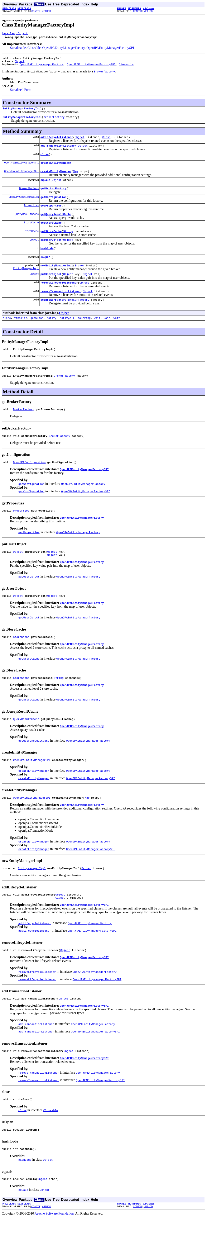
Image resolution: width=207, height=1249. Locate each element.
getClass (36, 335)
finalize (20, 335)
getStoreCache (51, 233)
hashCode (46, 261)
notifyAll (67, 335)
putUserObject (51, 288)
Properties (31, 215)
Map (75, 178)
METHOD (46, 11)
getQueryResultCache (55, 224)
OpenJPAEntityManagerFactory (63, 48)
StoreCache (31, 233)
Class (106, 141)
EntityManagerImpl (26, 282)
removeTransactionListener (60, 307)
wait (97, 335)
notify (52, 335)
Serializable (18, 48)
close (44, 160)
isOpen (45, 270)
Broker (80, 279)
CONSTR (35, 11)
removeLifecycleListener (59, 297)
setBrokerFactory (53, 316)
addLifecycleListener (56, 141)
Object (19, 63)
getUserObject (51, 251)
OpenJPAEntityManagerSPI (21, 169)
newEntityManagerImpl (56, 279)
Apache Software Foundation (54, 1245)
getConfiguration (53, 206)
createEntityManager (55, 169)
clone (7, 335)
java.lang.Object (15, 34)
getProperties (51, 215)
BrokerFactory (53, 121)
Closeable (34, 48)
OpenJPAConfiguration (24, 205)
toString (84, 335)
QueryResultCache (27, 224)
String (68, 242)
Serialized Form (21, 92)
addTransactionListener (58, 150)
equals (45, 187)
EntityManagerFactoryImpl (22, 111)
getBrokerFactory (53, 196)
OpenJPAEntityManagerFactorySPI (110, 48)
